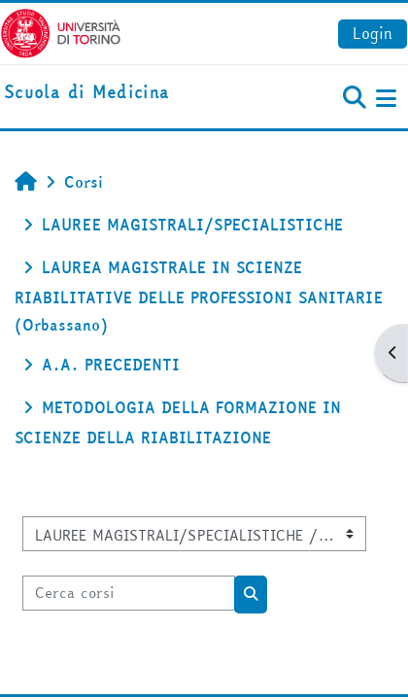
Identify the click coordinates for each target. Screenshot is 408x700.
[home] (86, 93)
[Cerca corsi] (128, 593)
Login (372, 33)
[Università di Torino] (60, 31)
